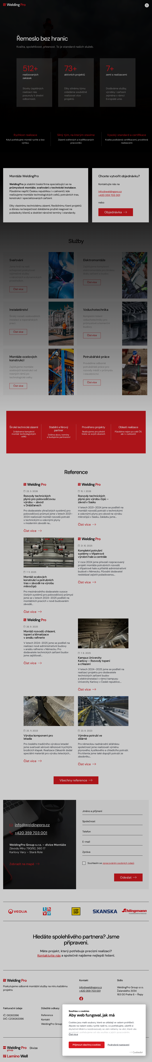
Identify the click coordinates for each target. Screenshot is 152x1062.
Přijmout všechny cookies (87, 1044)
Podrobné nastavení (118, 1045)
